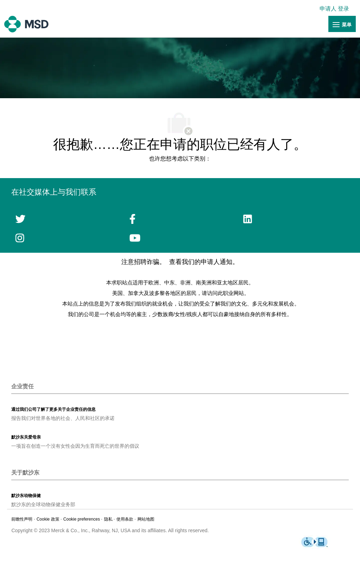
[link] (336, 9)
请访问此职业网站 (223, 293)
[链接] (342, 24)
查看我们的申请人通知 (200, 261)
